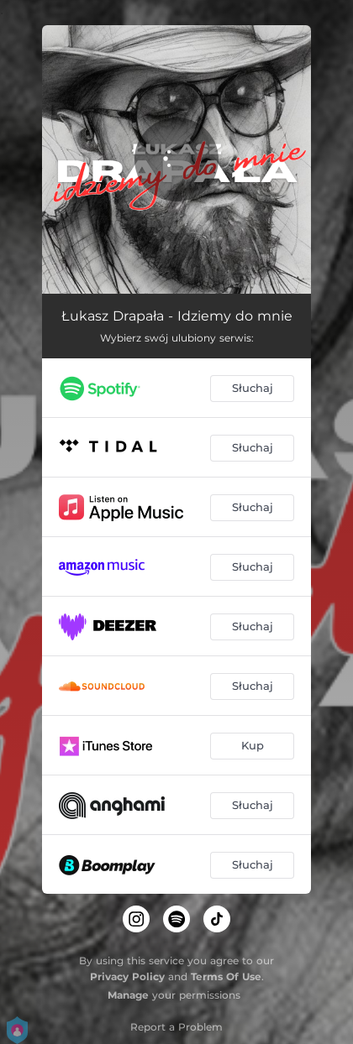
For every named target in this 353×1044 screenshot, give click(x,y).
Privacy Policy (127, 976)
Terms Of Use (226, 976)
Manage (128, 995)
